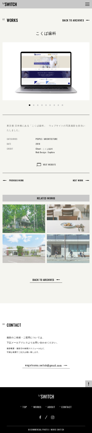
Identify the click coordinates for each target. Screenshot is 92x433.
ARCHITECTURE (50, 141)
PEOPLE (39, 141)
